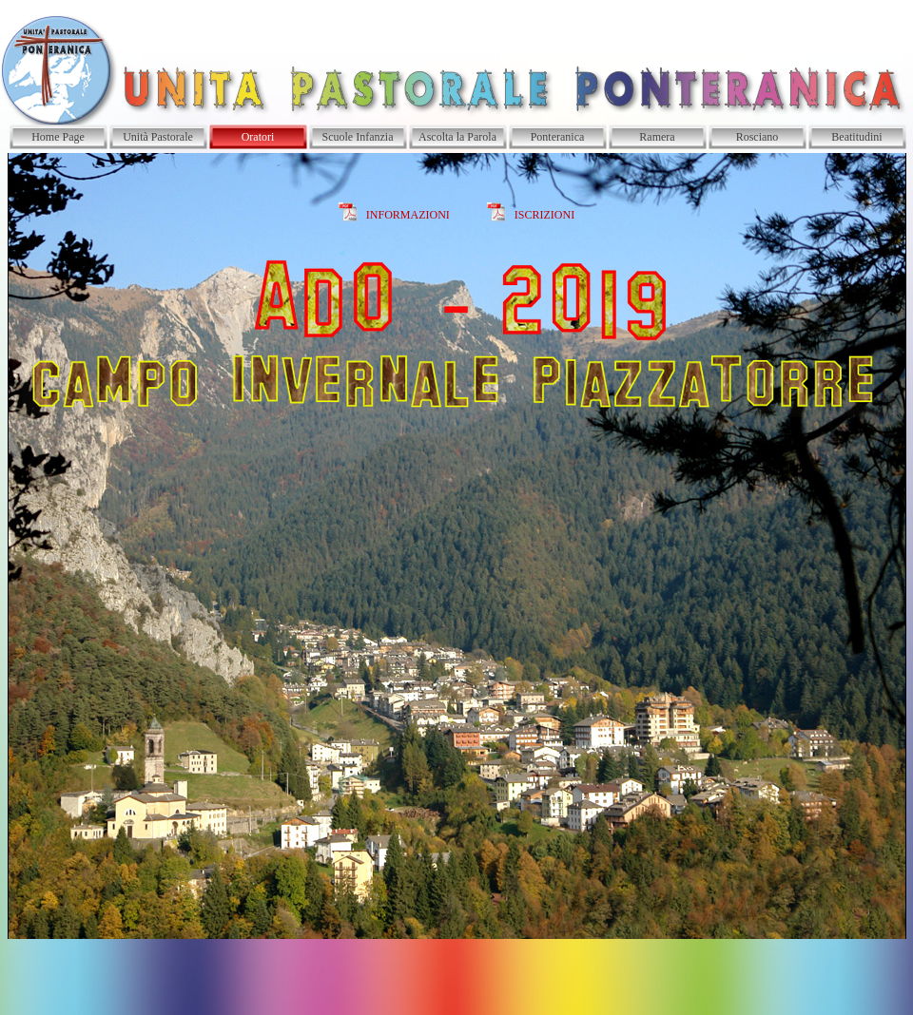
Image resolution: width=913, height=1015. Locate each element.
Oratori (258, 137)
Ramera (656, 137)
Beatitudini (856, 137)
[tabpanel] (456, 546)
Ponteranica (558, 137)
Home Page (58, 137)
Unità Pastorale (158, 137)
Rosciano (757, 137)
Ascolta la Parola (457, 137)
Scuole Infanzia (358, 137)
